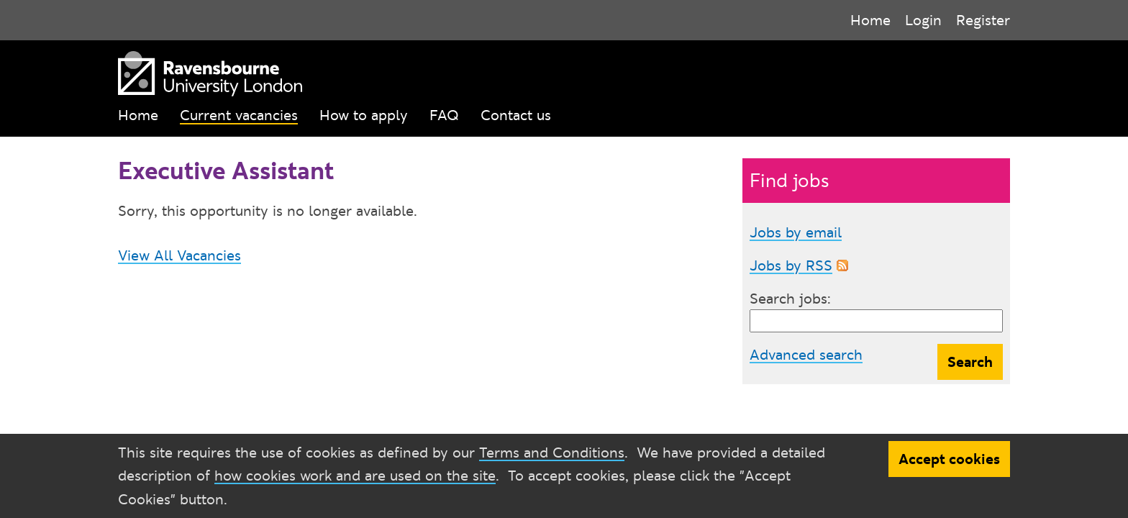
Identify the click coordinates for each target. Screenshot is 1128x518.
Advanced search (806, 354)
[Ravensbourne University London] (206, 70)
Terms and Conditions (551, 452)
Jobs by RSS (791, 265)
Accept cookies (949, 459)
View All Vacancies (179, 255)
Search (970, 362)
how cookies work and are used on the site (355, 475)
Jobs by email (796, 232)
